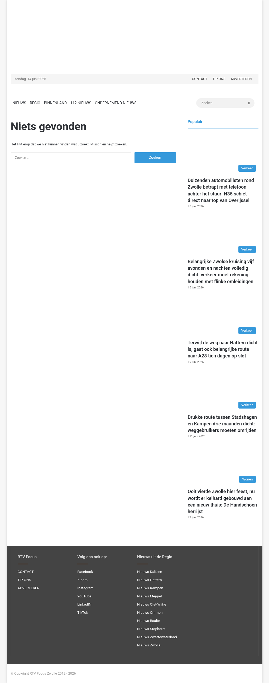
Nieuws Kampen (150, 588)
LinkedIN (84, 604)
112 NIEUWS (80, 103)
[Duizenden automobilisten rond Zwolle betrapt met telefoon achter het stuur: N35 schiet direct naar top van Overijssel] (223, 154)
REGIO (35, 103)
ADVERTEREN (241, 79)
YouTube (84, 596)
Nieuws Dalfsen (149, 571)
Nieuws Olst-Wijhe (151, 604)
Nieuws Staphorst (151, 629)
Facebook (85, 571)
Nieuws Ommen (150, 612)
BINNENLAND (55, 103)
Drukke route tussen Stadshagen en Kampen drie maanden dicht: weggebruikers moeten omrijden (222, 423)
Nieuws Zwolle (148, 645)
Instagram (85, 588)
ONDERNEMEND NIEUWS (116, 103)
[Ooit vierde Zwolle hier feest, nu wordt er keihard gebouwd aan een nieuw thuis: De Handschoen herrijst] (223, 465)
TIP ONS (219, 79)
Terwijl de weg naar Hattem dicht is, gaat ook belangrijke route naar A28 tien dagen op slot (223, 349)
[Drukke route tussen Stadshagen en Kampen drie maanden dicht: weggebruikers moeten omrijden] (223, 391)
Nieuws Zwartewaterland (157, 637)
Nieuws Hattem (149, 580)
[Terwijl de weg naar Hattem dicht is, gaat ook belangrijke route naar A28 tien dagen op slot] (223, 317)
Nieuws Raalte (148, 620)
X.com (82, 580)
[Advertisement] (134, 37)
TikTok (82, 612)
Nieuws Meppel (149, 596)
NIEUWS (19, 103)
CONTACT (199, 79)
